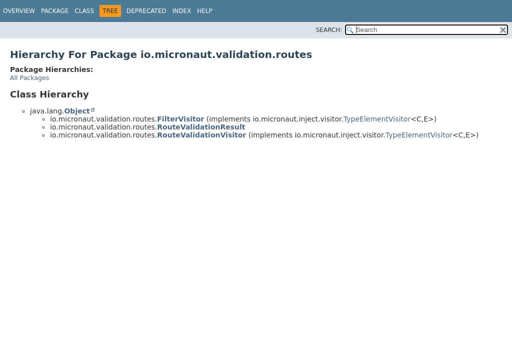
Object (77, 111)
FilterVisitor (180, 119)
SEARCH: (329, 30)
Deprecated (146, 11)
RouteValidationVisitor (201, 135)
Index (182, 11)
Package (54, 11)
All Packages (29, 78)
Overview (19, 11)
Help (204, 11)
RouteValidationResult (201, 127)
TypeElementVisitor (377, 119)
